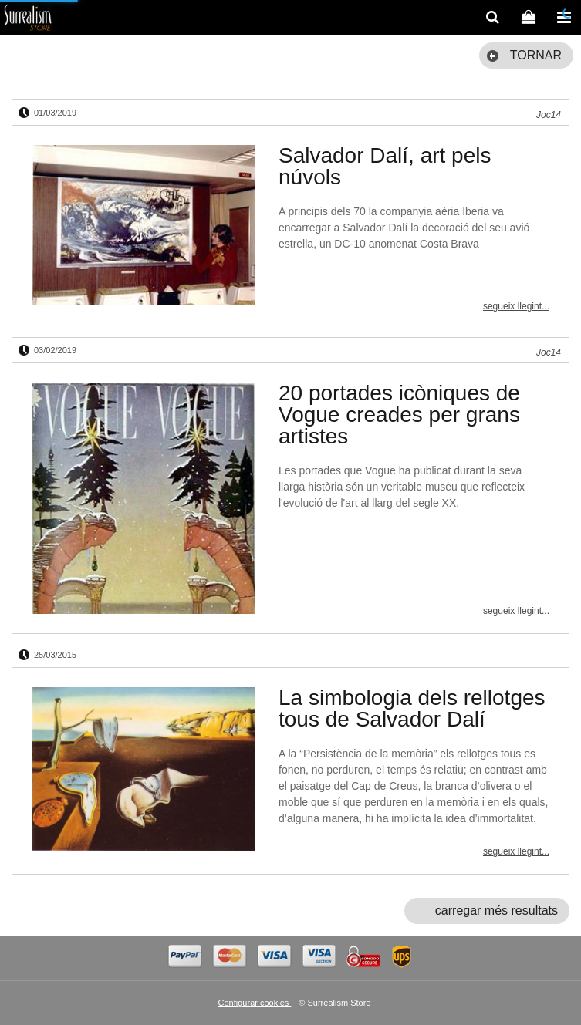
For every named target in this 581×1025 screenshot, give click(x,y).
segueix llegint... (516, 306)
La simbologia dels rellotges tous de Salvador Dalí (412, 708)
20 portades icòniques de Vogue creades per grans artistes (399, 414)
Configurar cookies (255, 1002)
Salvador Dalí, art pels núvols (385, 166)
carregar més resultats (496, 910)
